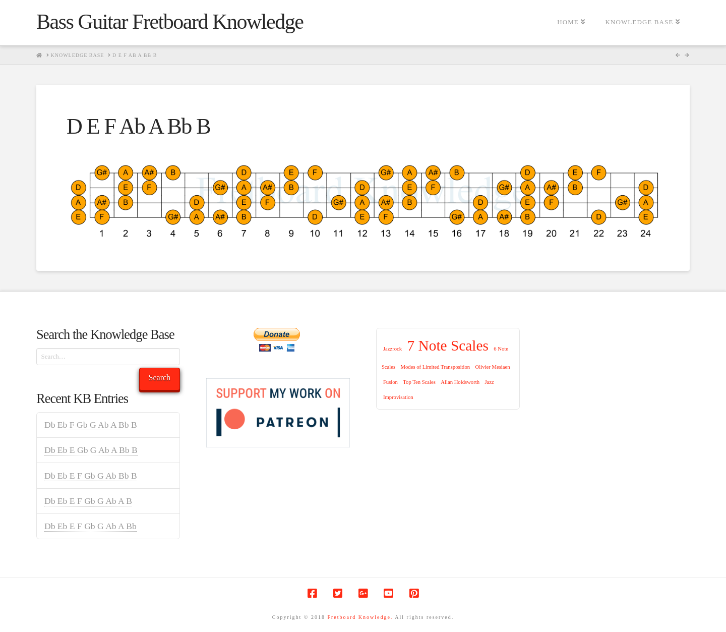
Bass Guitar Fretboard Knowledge (169, 21)
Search (160, 377)
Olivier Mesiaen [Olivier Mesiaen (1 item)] (492, 367)
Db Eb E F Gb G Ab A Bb (90, 526)
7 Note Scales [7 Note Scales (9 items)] (448, 345)
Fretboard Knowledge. (360, 617)
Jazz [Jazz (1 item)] (489, 382)
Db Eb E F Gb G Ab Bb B (90, 476)
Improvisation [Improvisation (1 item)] (398, 397)
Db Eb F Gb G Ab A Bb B (90, 425)
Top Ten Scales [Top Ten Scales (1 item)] (419, 382)
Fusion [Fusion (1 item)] (390, 382)
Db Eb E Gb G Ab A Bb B (91, 450)
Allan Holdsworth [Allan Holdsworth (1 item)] (460, 382)
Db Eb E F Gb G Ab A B (88, 501)
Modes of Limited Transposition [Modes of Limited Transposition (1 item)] (435, 367)
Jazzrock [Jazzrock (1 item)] (392, 349)
